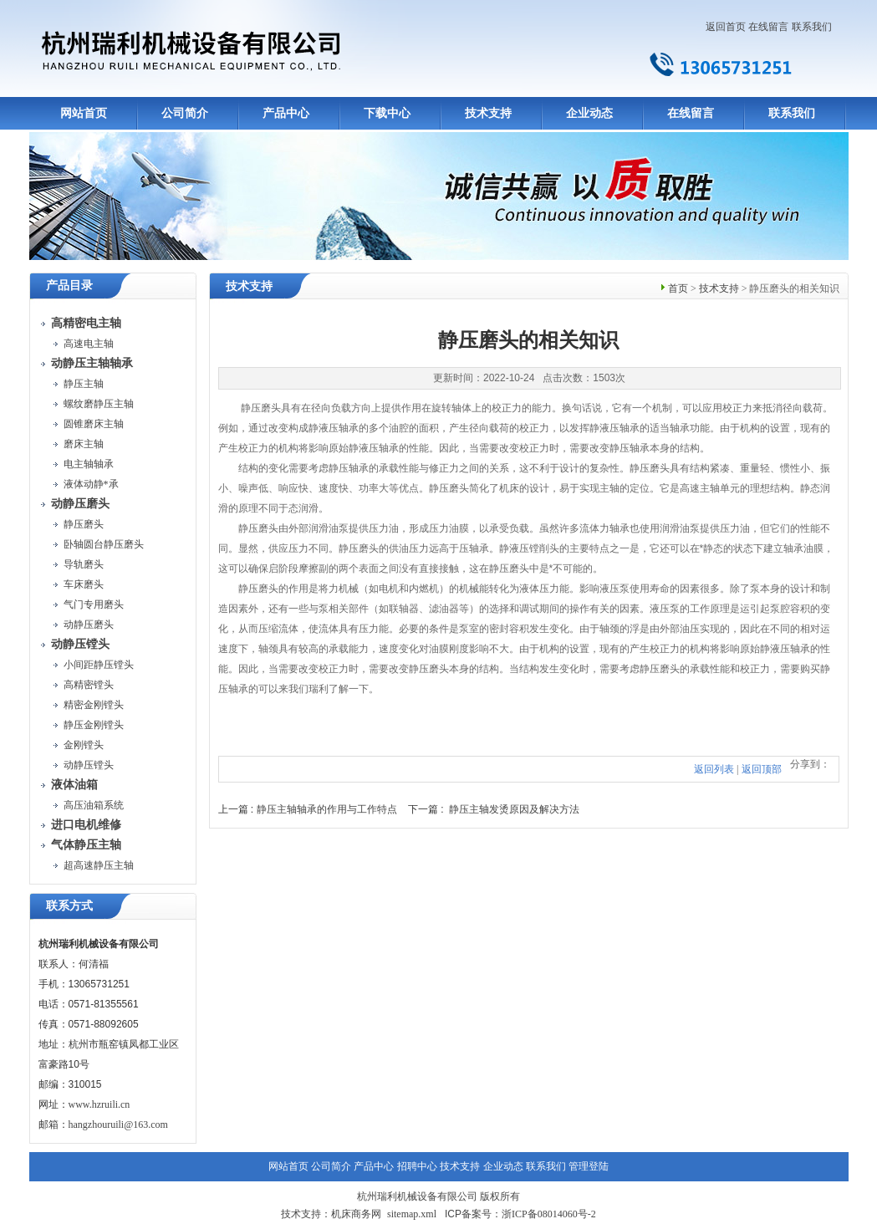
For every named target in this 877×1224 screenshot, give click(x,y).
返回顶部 (762, 769)
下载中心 (387, 113)
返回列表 (714, 769)
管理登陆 (589, 1166)
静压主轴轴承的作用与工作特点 (327, 809)
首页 (678, 288)
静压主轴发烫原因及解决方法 (514, 809)
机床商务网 (356, 1214)
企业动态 (589, 113)
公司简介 (184, 113)
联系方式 (69, 906)
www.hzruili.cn (99, 1104)
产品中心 (286, 113)
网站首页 (83, 113)
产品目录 (69, 285)
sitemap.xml (411, 1214)
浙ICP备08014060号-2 (549, 1214)
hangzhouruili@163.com (118, 1124)
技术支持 (488, 113)
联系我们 (812, 27)
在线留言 (768, 27)
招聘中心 (417, 1166)
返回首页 (726, 27)
